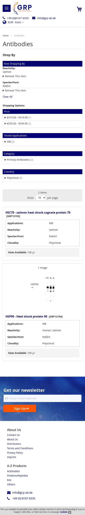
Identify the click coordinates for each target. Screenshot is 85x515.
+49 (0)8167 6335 (18, 18)
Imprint (11, 457)
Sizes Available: (17, 252)
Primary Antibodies (22, 159)
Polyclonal (17, 177)
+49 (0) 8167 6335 (23, 498)
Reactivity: (13, 229)
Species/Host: (15, 236)
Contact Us (13, 435)
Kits (9, 480)
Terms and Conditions (20, 448)
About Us (12, 439)
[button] (14, 22)
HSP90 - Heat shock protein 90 (26, 316)
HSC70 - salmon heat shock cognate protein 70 (37, 212)
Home (6, 35)
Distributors (14, 443)
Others (11, 484)
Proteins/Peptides (17, 475)
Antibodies (13, 471)
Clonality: (13, 242)
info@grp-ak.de (46, 18)
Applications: (15, 223)
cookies (64, 512)
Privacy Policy (15, 452)
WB (13, 141)
